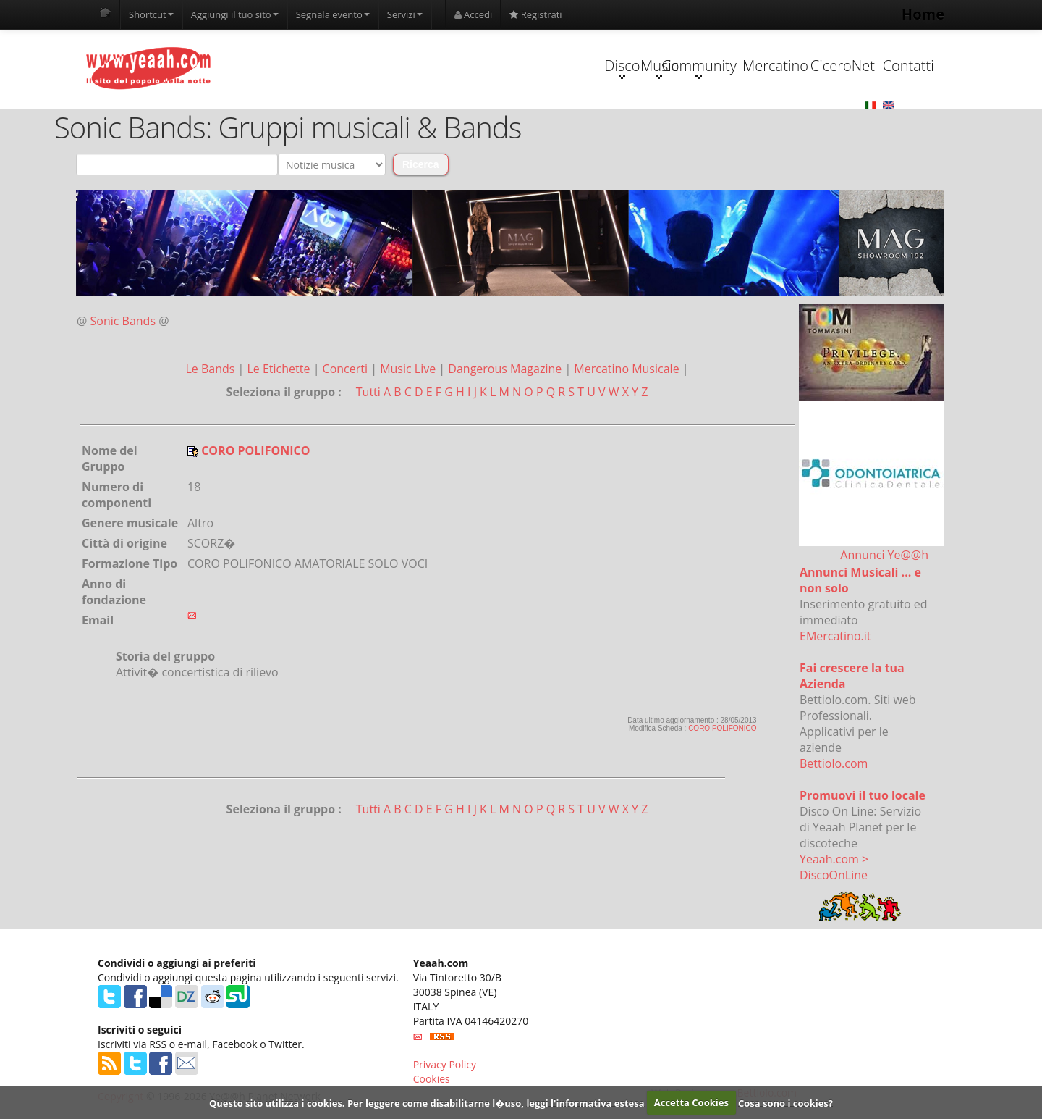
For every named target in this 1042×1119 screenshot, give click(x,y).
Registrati (535, 14)
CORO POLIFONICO (722, 729)
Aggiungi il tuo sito (235, 14)
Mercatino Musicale (628, 369)
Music (506, 68)
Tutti (368, 393)
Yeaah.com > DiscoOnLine (834, 868)
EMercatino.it (835, 637)
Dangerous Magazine (506, 369)
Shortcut (151, 14)
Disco (414, 68)
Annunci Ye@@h (884, 555)
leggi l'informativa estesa (585, 1102)
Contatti (870, 66)
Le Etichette (280, 369)
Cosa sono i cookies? (785, 1102)
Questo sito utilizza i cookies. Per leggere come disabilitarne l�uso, (366, 1102)
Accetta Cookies (691, 1102)
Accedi (473, 14)
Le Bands (211, 369)
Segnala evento (333, 14)
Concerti (347, 369)
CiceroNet (779, 66)
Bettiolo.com (834, 764)
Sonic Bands (123, 322)
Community (596, 68)
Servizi (405, 14)
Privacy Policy (444, 1065)
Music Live (409, 369)
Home (923, 14)
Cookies (431, 1079)
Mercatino (688, 66)
